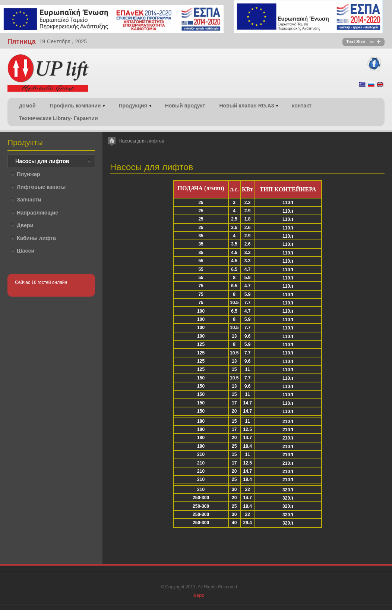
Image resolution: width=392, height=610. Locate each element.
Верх (198, 595)
